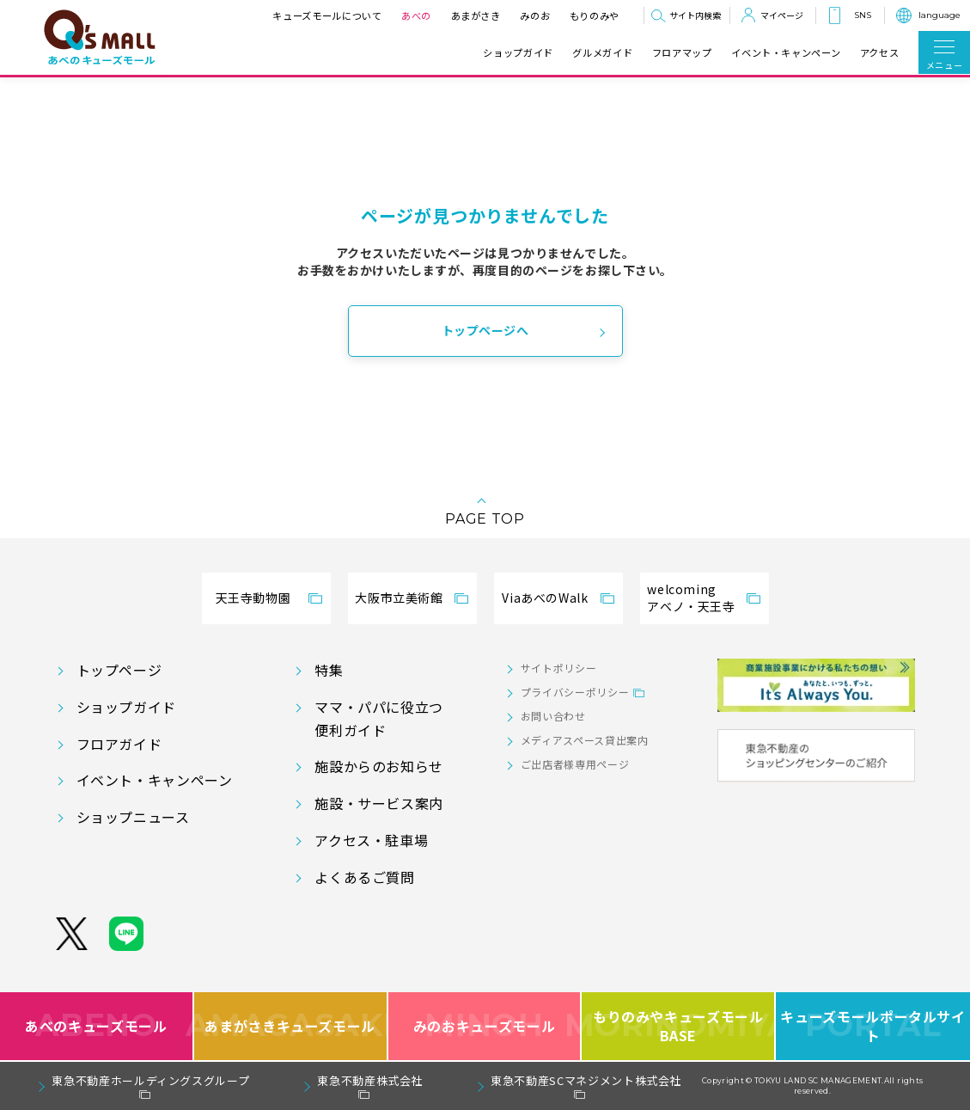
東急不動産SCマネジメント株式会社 (586, 1080)
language (939, 15)
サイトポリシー (558, 667)
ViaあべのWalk (545, 597)
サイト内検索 (695, 15)
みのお (535, 15)
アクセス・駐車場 (371, 840)
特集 (328, 669)
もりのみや (594, 15)
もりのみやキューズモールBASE (679, 1026)
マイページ (781, 15)
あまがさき (476, 15)
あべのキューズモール (96, 1026)
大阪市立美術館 (398, 597)
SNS (862, 15)
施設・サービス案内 (378, 803)
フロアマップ (682, 52)
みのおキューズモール (484, 1026)
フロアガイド (119, 743)
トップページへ (485, 330)
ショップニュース (133, 816)
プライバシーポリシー (575, 691)
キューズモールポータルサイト (872, 1026)
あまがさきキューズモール (291, 1026)
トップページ (119, 669)
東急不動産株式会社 (370, 1080)
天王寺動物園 (253, 597)
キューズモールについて (326, 15)
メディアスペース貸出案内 (585, 740)
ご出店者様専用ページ (575, 764)
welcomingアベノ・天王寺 (691, 597)
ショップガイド (517, 52)
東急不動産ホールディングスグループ (150, 1080)
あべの (416, 15)
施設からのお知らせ (378, 766)
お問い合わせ (553, 715)
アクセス (880, 52)
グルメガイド (602, 52)
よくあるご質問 (364, 877)
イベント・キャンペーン (785, 52)
